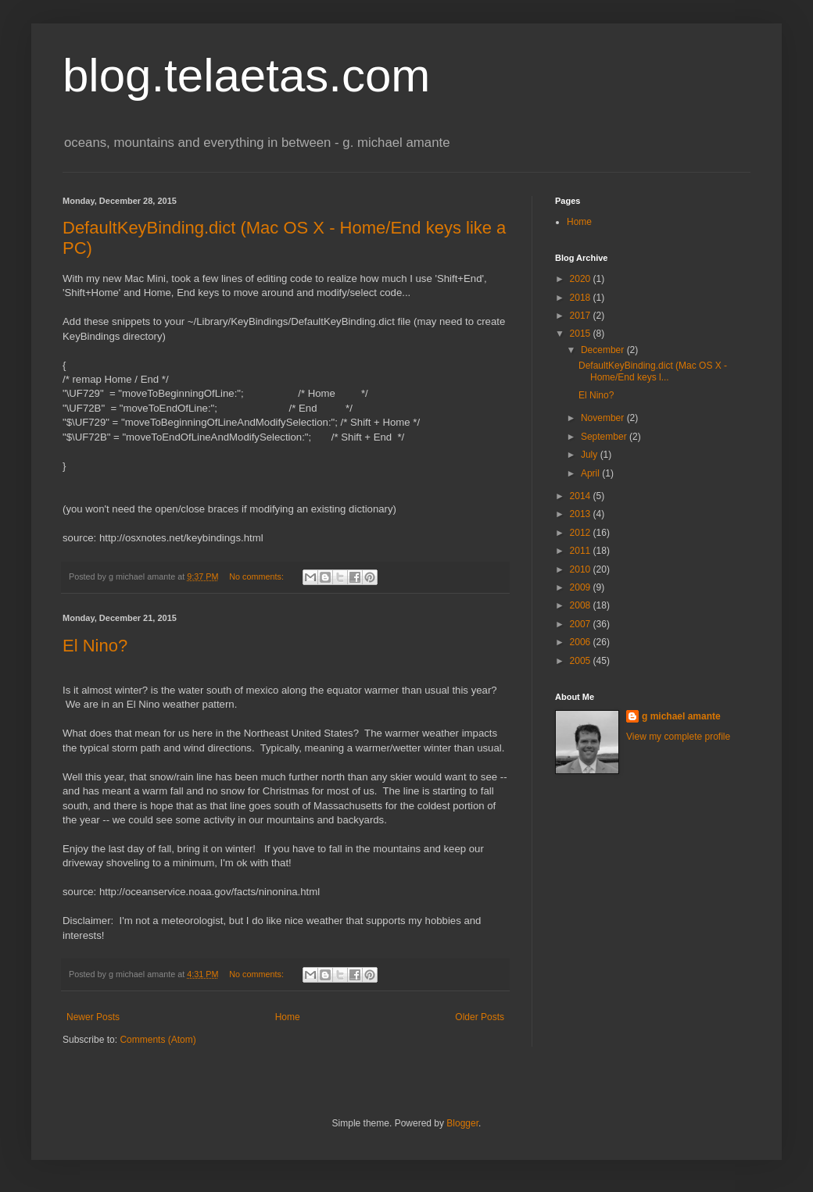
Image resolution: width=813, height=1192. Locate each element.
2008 (581, 605)
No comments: (257, 576)
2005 (581, 660)
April (591, 473)
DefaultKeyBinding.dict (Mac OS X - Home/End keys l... (652, 371)
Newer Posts (93, 1017)
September (605, 436)
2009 (581, 587)
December (604, 349)
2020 (581, 278)
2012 (581, 532)
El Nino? (95, 645)
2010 (581, 569)
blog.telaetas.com (246, 75)
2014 (581, 496)
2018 (581, 297)
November (604, 417)
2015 (581, 333)
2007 (581, 624)
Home (287, 1017)
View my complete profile (678, 736)
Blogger (462, 1123)
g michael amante (681, 716)
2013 (581, 514)
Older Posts (479, 1017)
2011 (581, 550)
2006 (581, 642)
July (590, 454)
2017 (581, 315)
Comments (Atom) (157, 1039)
